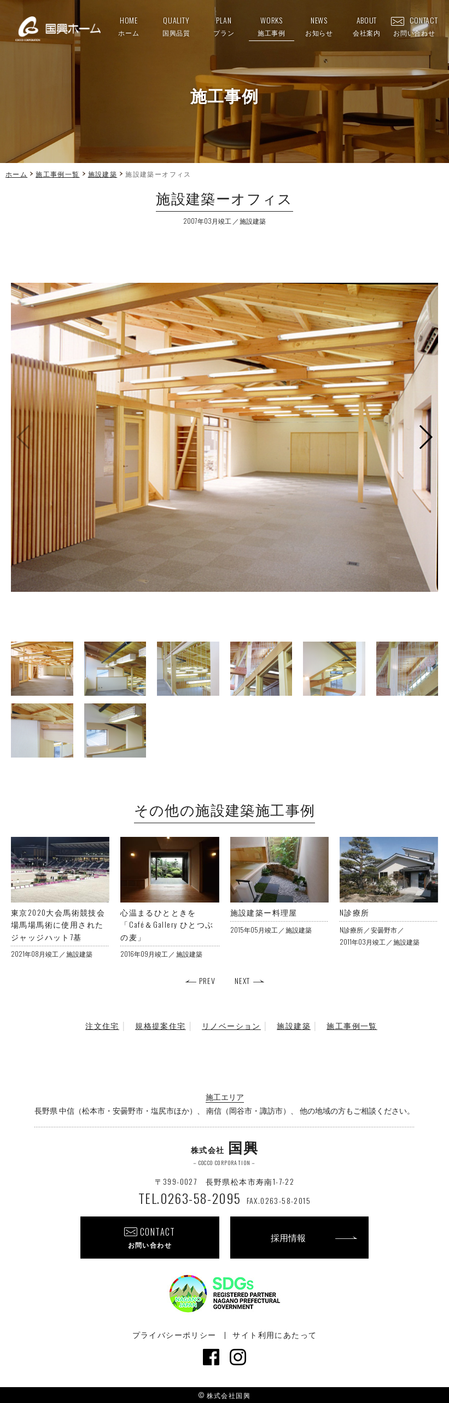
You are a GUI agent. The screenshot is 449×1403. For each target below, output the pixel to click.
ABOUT (367, 25)
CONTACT (414, 25)
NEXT (242, 980)
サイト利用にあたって (274, 1334)
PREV (207, 980)
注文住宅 (102, 1025)
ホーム (16, 173)
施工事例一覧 (57, 173)
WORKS (271, 25)
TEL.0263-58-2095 (189, 1198)
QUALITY (176, 25)
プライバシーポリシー (174, 1334)
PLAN (223, 25)
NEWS (319, 25)
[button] (425, 437)
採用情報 (288, 1237)
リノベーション (231, 1025)
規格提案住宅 (160, 1025)
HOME (128, 25)
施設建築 (103, 173)
